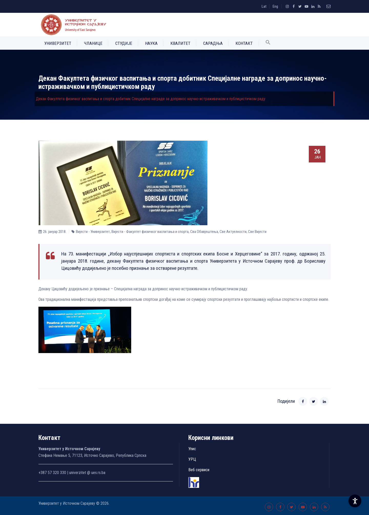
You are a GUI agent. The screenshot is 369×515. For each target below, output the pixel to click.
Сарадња (213, 43)
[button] (268, 43)
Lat (264, 6)
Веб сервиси (198, 469)
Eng (275, 6)
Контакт (244, 43)
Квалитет (180, 43)
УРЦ (192, 459)
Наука (151, 43)
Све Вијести (257, 231)
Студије (123, 43)
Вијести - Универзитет (93, 231)
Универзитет (57, 43)
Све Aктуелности (233, 231)
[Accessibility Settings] (354, 501)
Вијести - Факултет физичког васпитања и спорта (150, 231)
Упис (192, 448)
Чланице (93, 43)
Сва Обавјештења (204, 231)
